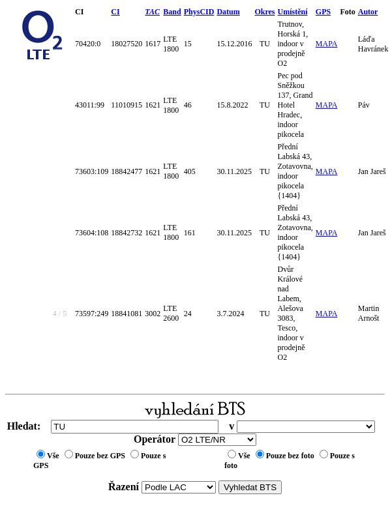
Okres (264, 11)
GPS (323, 11)
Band (172, 11)
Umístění (293, 11)
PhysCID (199, 11)
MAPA (327, 43)
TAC (152, 11)
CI (115, 11)
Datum (228, 11)
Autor (368, 11)
